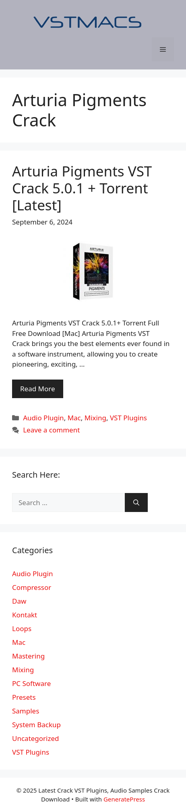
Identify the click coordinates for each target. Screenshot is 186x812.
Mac (74, 417)
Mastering (28, 656)
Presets (24, 697)
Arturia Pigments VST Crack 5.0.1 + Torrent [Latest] (82, 188)
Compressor (31, 587)
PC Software (31, 683)
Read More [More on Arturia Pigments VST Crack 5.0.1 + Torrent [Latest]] (37, 388)
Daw (19, 601)
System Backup (36, 724)
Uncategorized (35, 738)
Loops (21, 628)
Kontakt (24, 614)
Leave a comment (51, 429)
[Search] (136, 502)
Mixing (95, 417)
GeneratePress (124, 799)
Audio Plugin (43, 417)
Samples (25, 710)
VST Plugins (128, 417)
